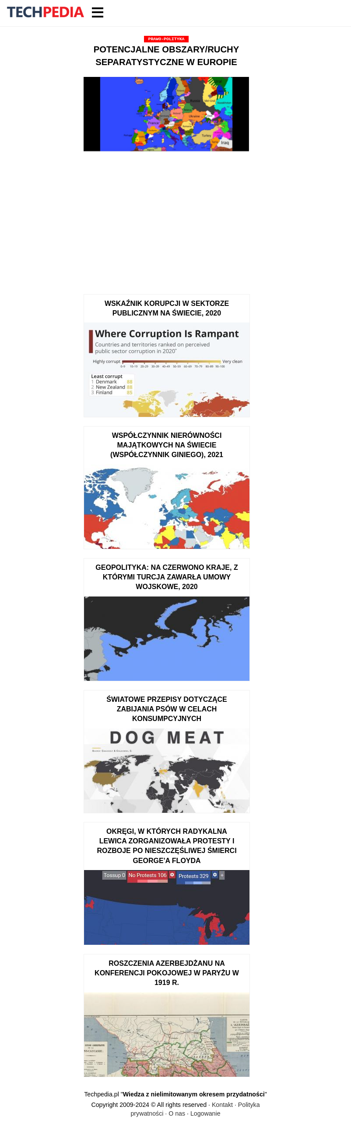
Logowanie (205, 1113)
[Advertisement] (166, 220)
